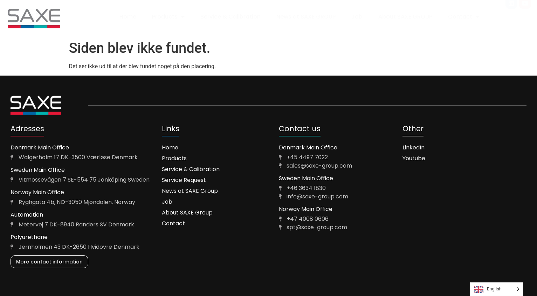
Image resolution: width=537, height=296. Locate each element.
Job (357, 17)
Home (127, 17)
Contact (463, 16)
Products (168, 16)
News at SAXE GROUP (306, 17)
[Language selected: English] (496, 289)
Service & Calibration (230, 17)
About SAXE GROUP (405, 17)
